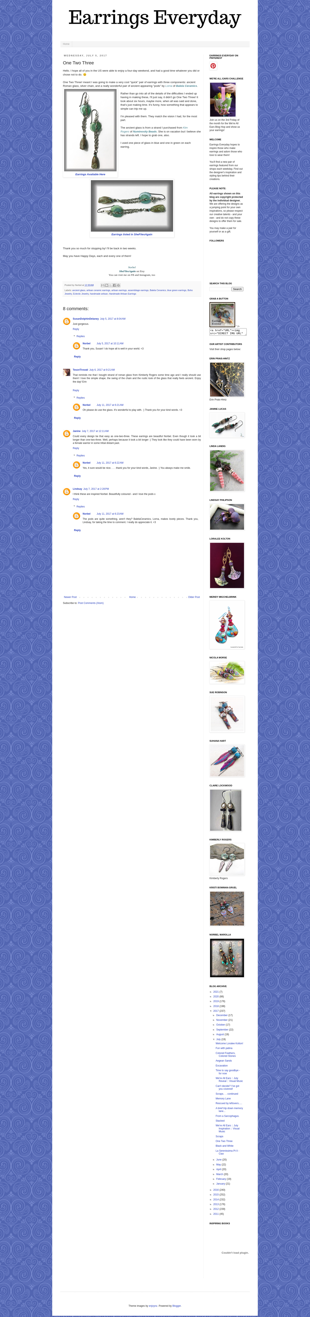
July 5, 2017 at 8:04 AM (113, 318)
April (219, 1170)
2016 (216, 1191)
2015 (216, 1195)
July (218, 1040)
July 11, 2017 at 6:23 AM (110, 513)
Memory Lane (223, 1099)
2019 (216, 1002)
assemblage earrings (138, 290)
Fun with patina (224, 1049)
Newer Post (70, 597)
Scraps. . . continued (227, 1095)
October (221, 1026)
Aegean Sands (224, 1062)
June (219, 1160)
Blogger (176, 1307)
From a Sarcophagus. (227, 1117)
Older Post (194, 597)
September (222, 1030)
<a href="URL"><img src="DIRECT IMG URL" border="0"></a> (230, 332)
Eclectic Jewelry (81, 293)
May (219, 1165)
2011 (216, 1215)
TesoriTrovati (80, 369)
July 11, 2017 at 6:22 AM (110, 462)
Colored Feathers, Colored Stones (226, 1056)
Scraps (219, 1137)
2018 (216, 1007)
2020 (216, 997)
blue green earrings (176, 290)
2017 (216, 1012)
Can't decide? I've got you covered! (227, 1089)
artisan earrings (119, 290)
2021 (216, 993)
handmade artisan (99, 293)
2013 (216, 1205)
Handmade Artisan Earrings (122, 293)
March (220, 1175)
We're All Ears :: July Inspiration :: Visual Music (227, 1129)
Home (66, 44)
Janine (77, 431)
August (220, 1035)
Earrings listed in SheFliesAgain (131, 234)
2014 (216, 1200)
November (222, 1021)
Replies (80, 336)
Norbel (86, 343)
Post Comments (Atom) (91, 603)
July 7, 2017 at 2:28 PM (96, 488)
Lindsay (77, 488)
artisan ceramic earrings (98, 290)
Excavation (222, 1066)
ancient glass (78, 290)
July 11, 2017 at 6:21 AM (110, 405)
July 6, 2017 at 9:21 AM (102, 369)
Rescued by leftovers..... (229, 1104)
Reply (76, 329)
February (221, 1180)
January (221, 1185)
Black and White (225, 1147)
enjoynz (153, 1307)
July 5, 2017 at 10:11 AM (110, 343)
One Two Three (224, 1142)
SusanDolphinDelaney (86, 318)
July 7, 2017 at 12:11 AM (95, 431)
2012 (216, 1210)
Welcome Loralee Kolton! (229, 1044)
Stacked (220, 1122)
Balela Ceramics (158, 290)
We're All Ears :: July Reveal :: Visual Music (229, 1081)
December (222, 1016)
